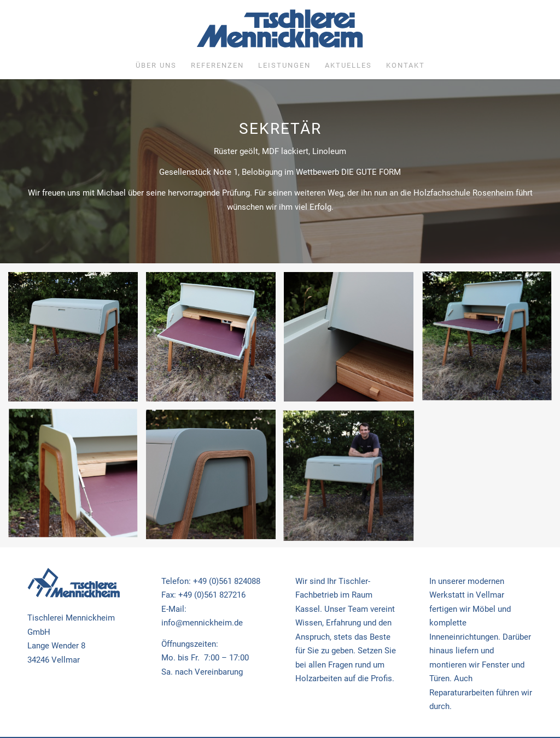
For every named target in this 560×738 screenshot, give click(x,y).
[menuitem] (156, 65)
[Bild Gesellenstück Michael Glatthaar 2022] (77, 341)
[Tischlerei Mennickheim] (280, 31)
